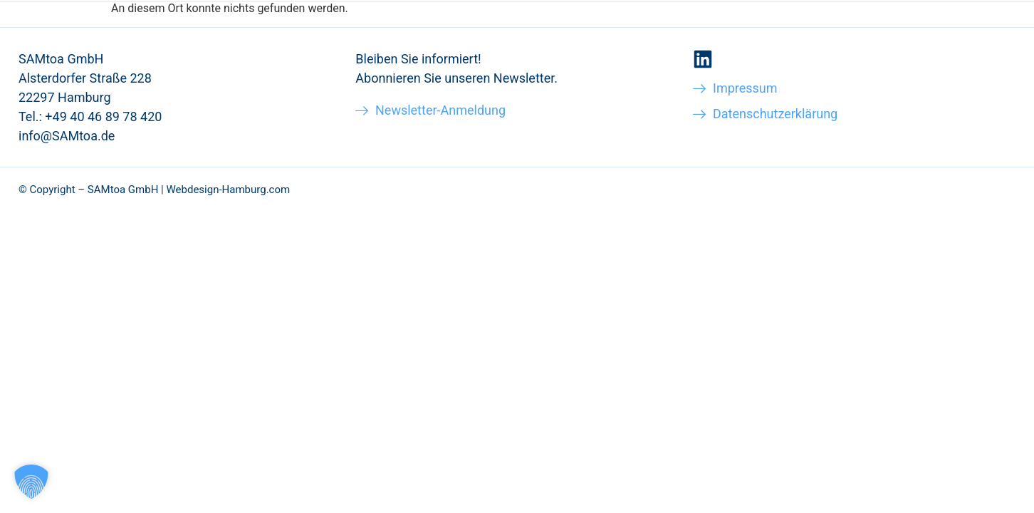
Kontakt (933, 41)
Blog (875, 41)
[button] (31, 481)
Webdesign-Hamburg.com (228, 189)
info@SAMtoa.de (67, 135)
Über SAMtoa (802, 41)
